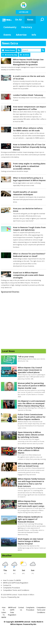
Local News (8, 351)
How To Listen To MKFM (12, 580)
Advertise (21, 34)
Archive (26, 55)
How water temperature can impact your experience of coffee (29, 107)
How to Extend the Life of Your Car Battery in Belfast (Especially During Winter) (29, 147)
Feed (19, 50)
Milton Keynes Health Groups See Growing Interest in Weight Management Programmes (28, 62)
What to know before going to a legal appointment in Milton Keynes (29, 179)
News (30, 19)
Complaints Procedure (11, 588)
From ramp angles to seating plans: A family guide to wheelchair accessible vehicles (29, 166)
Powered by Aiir (13, 597)
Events (7, 34)
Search (43, 50)
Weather (7, 555)
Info (34, 34)
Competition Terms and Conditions (16, 590)
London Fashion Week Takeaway (28, 95)
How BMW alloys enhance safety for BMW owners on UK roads (28, 129)
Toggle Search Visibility (42, 20)
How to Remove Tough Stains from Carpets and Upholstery (29, 228)
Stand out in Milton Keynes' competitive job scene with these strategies (28, 275)
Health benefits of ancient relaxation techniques (25, 193)
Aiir (34, 624)
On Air (18, 19)
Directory (26, 27)
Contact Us (7, 585)
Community (10, 27)
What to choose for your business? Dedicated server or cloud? (29, 254)
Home (7, 19)
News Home (10, 50)
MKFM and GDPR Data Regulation (15, 583)
